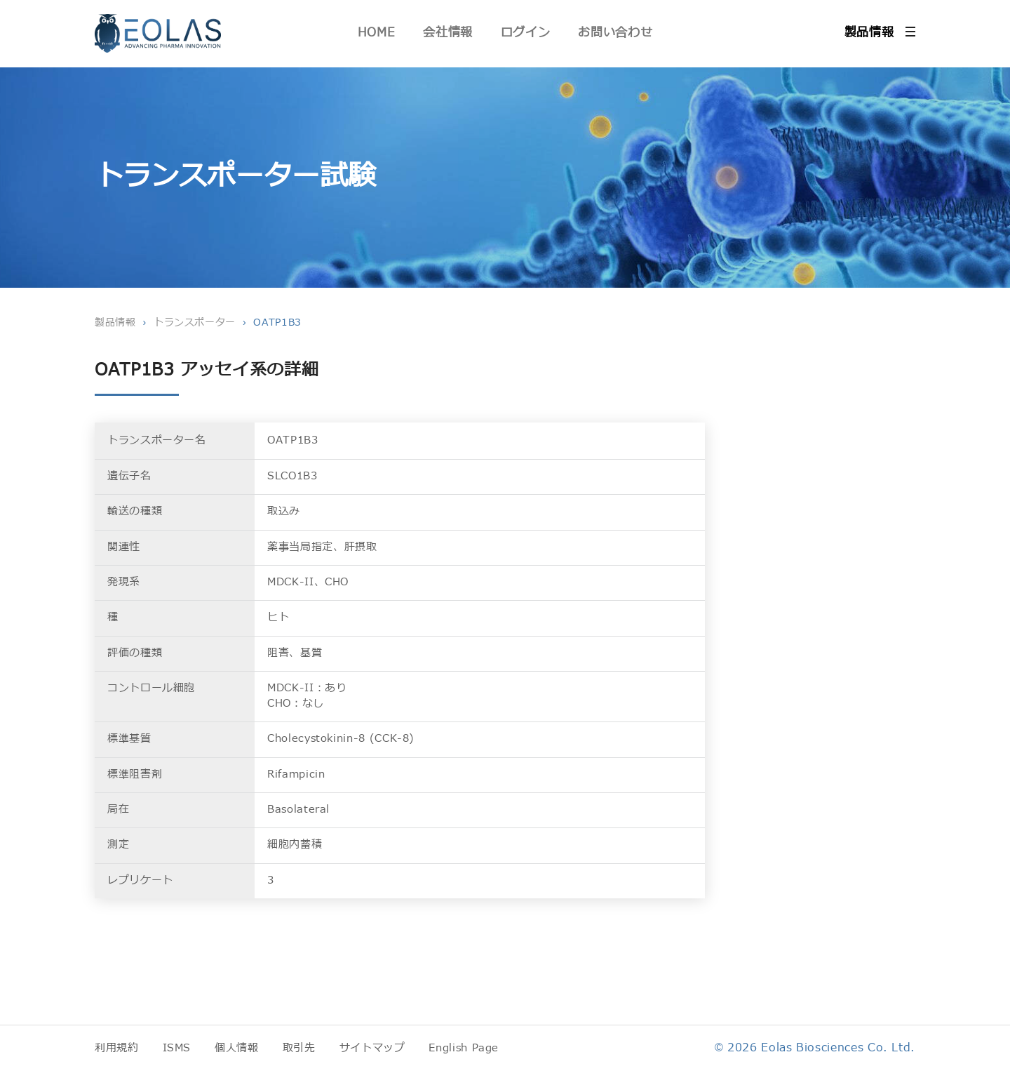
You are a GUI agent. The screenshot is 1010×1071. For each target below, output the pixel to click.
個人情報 (237, 1048)
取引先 (299, 1048)
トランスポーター (195, 322)
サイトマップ (372, 1048)
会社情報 (448, 32)
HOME (377, 32)
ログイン (526, 32)
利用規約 (117, 1048)
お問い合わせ (615, 32)
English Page (464, 1048)
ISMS (177, 1048)
